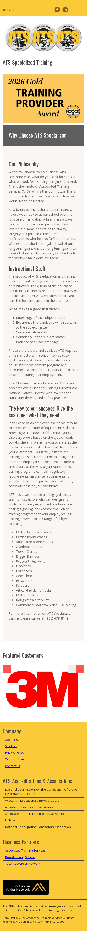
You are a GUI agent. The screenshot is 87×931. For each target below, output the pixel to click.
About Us (11, 740)
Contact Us (12, 766)
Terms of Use (14, 759)
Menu (8, 9)
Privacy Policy (14, 753)
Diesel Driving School (20, 857)
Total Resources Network (22, 863)
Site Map (11, 746)
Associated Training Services (25, 850)
